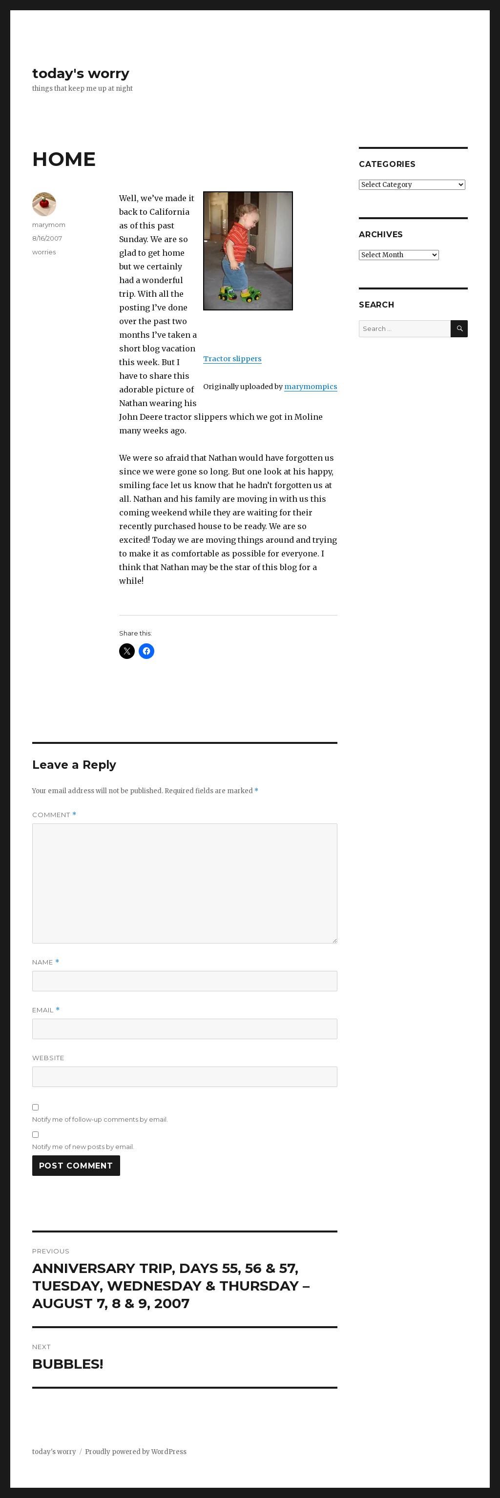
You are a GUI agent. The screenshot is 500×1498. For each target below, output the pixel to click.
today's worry (80, 73)
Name (46, 962)
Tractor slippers (232, 358)
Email (46, 1010)
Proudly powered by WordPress (136, 1452)
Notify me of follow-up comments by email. (100, 1119)
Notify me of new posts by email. (83, 1146)
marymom (48, 224)
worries (44, 252)
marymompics (310, 386)
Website (48, 1058)
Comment (54, 815)
